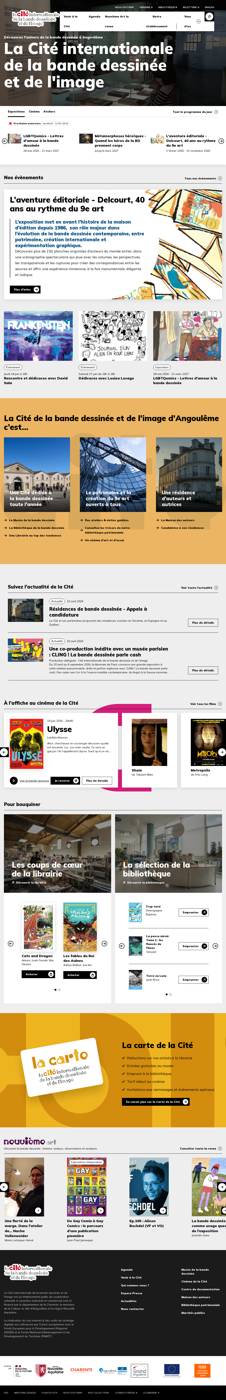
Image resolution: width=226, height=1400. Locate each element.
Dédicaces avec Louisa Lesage (106, 378)
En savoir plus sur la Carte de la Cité (153, 1102)
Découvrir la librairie (31, 882)
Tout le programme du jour (192, 112)
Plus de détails (203, 622)
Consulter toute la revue (198, 1148)
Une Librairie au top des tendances (35, 535)
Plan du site (49, 1392)
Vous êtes (187, 21)
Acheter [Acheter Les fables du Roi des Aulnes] (73, 975)
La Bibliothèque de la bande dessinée (36, 528)
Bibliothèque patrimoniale (200, 1305)
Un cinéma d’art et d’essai (104, 540)
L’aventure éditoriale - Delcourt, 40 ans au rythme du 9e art (191, 141)
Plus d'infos (22, 289)
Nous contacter (132, 1309)
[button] (4, 141)
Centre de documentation (200, 1289)
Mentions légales (25, 1392)
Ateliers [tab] (49, 111)
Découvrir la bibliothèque (145, 882)
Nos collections (98, 1392)
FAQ (6, 1392)
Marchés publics (193, 1313)
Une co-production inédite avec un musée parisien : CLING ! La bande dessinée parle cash (108, 652)
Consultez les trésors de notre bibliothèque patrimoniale (107, 530)
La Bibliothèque (125, 1392)
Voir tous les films (203, 704)
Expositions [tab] (16, 111)
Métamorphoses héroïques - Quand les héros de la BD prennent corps (120, 141)
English (209, 7)
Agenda (94, 16)
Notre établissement (157, 21)
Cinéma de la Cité (194, 1281)
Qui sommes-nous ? (135, 1285)
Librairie (145, 7)
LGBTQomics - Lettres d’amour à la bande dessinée (43, 141)
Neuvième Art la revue (117, 21)
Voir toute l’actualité (196, 587)
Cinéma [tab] (34, 111)
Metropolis (200, 770)
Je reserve (62, 780)
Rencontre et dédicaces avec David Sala (36, 380)
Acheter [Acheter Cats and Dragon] (32, 974)
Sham (137, 770)
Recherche (209, 16)
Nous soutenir (124, 7)
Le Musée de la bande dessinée (32, 520)
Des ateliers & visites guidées (107, 520)
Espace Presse (131, 1293)
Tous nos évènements (200, 178)
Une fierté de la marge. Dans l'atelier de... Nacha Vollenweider (24, 1228)
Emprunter (191, 912)
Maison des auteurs (195, 1297)
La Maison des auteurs (178, 520)
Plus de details (97, 780)
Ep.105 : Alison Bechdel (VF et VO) (146, 1223)
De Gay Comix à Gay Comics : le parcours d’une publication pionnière (85, 1228)
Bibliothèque (166, 7)
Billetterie (190, 7)
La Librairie (150, 1392)
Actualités (129, 1301)
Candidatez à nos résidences (182, 528)
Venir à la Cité (70, 21)
